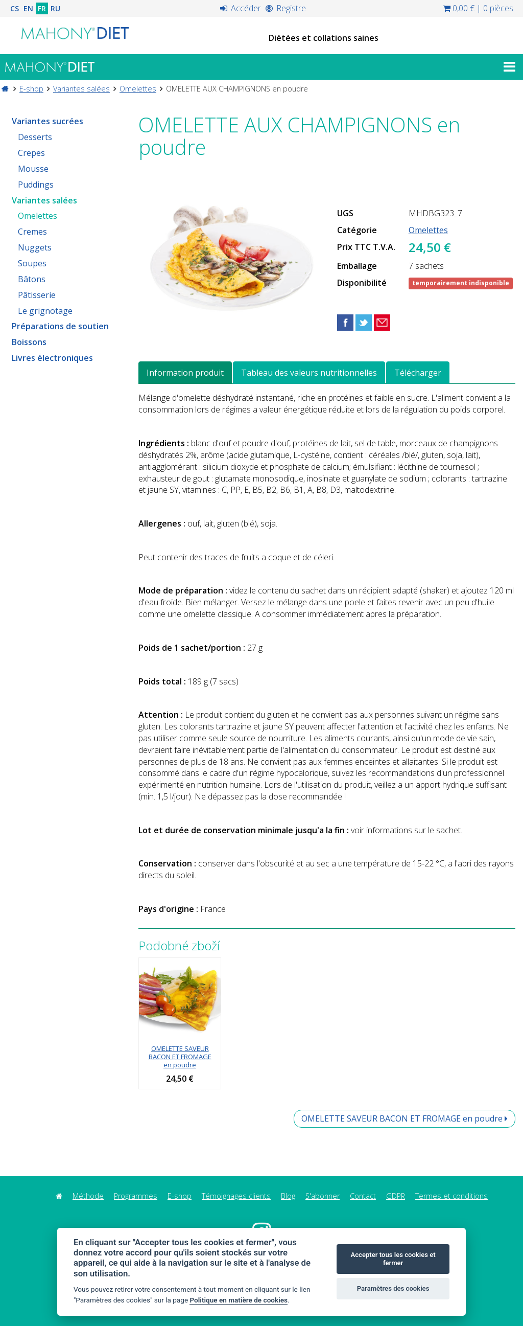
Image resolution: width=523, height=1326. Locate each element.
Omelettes (138, 89)
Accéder (240, 8)
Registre (286, 8)
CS (14, 8)
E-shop (31, 89)
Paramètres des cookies (393, 1288)
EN (28, 8)
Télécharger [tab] (417, 372)
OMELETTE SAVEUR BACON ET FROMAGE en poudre (180, 1056)
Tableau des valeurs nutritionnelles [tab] (309, 372)
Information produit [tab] (185, 372)
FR (42, 8)
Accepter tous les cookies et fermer (392, 1259)
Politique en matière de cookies (238, 1300)
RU (55, 8)
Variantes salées (81, 89)
